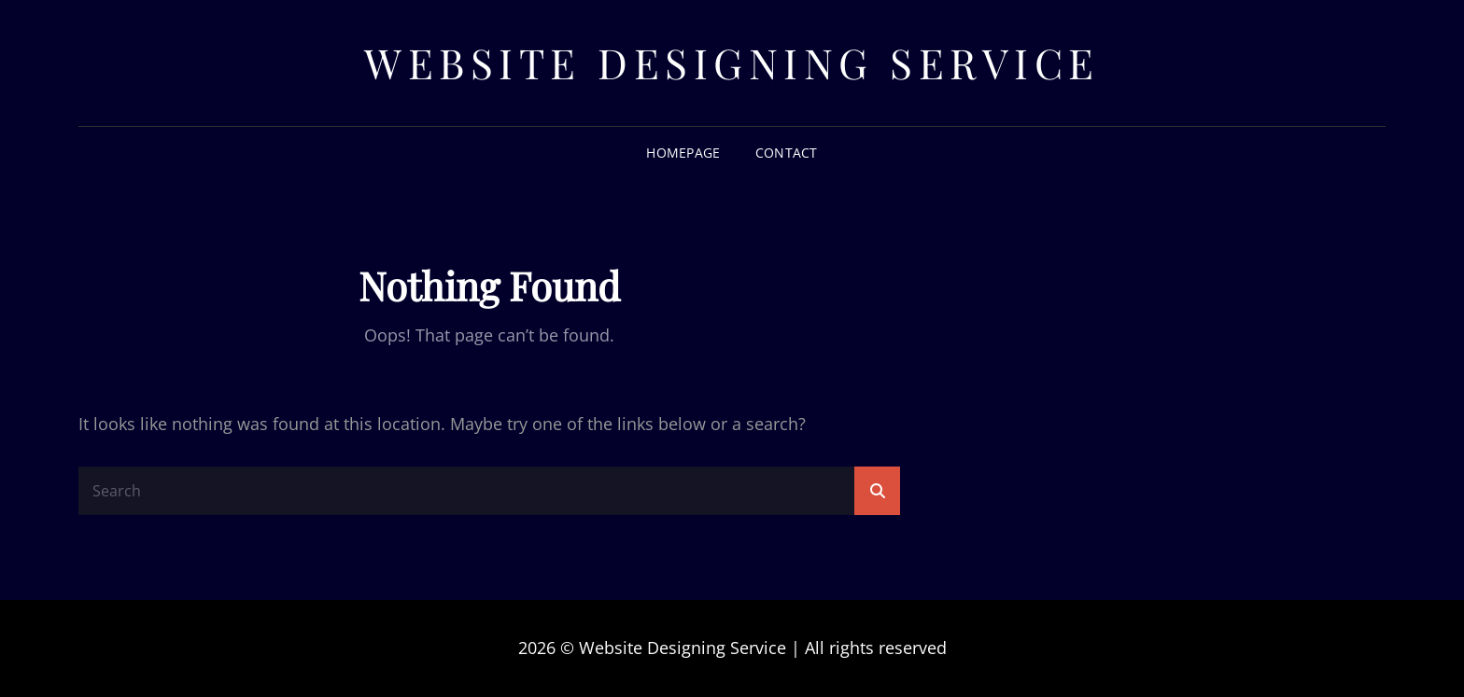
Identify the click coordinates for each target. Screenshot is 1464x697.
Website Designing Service (732, 62)
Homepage (683, 152)
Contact (786, 152)
